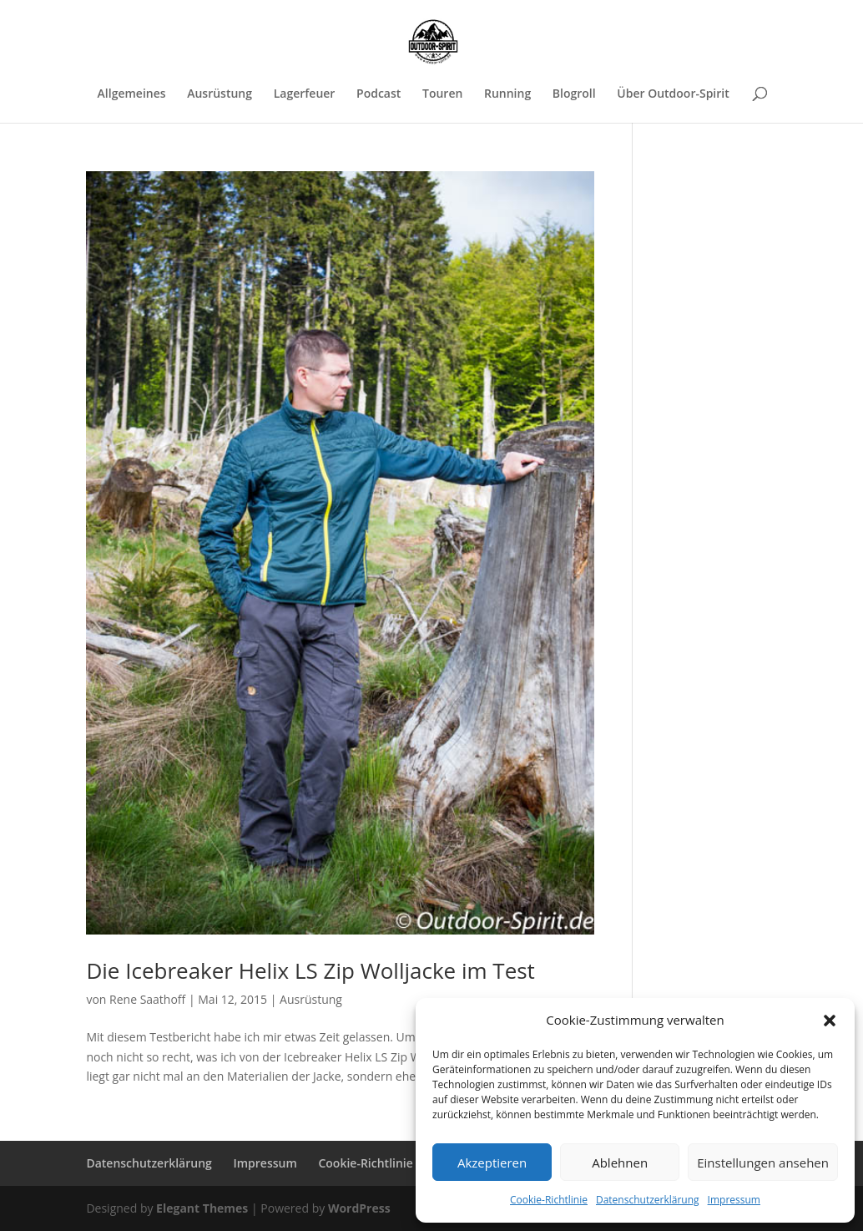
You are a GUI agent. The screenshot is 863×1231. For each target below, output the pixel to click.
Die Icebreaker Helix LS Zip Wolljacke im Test (310, 970)
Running (507, 94)
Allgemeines (132, 94)
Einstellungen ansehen (763, 1162)
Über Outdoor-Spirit (673, 94)
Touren (442, 94)
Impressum (734, 1200)
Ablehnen (620, 1162)
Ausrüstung (219, 94)
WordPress (359, 1208)
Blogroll (574, 94)
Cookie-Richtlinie (549, 1200)
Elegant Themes (202, 1208)
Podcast (378, 94)
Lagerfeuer (305, 94)
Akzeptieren (492, 1162)
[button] (829, 1020)
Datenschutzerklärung (647, 1200)
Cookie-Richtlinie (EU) (378, 1163)
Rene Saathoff (147, 999)
